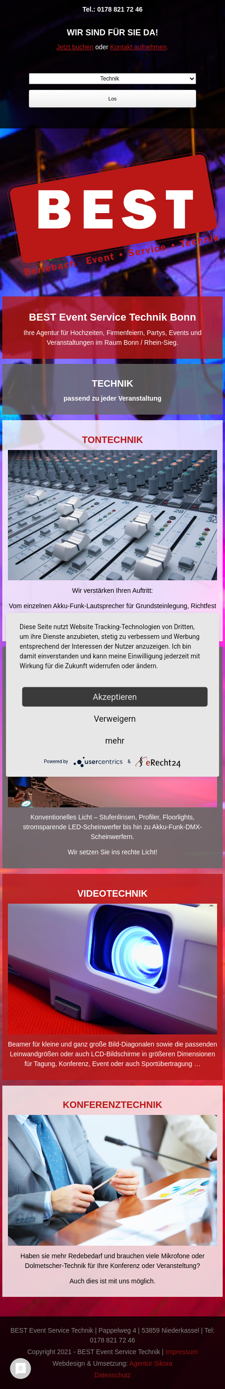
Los (113, 98)
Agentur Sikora (151, 1363)
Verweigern (115, 718)
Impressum (181, 1351)
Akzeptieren (115, 696)
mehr (114, 740)
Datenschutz (113, 1375)
